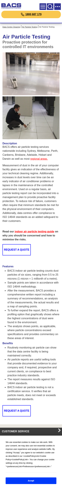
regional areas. (39, 158)
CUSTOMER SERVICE (15, 431)
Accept (31, 481)
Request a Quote (16, 249)
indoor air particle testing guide (34, 231)
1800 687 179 (33, 14)
